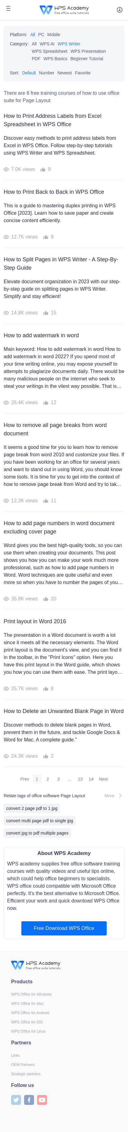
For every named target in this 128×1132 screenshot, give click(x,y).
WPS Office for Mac (27, 1003)
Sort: (14, 72)
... (69, 779)
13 (80, 779)
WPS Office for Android (30, 1013)
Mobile (53, 34)
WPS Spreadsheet (49, 51)
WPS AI (47, 43)
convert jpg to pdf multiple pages (37, 833)
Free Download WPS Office (64, 928)
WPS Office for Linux (28, 1031)
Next (103, 779)
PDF (36, 58)
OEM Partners (23, 1065)
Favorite (83, 72)
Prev (24, 779)
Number (46, 72)
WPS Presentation (88, 51)
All (32, 34)
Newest (65, 72)
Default (29, 72)
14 (91, 779)
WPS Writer (69, 43)
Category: (19, 43)
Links (15, 1055)
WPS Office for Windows (31, 994)
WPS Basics (55, 58)
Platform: (18, 34)
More (114, 796)
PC (41, 34)
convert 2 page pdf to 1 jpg (32, 808)
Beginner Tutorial (86, 58)
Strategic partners (26, 1074)
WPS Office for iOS (27, 1022)
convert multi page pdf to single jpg (39, 820)
